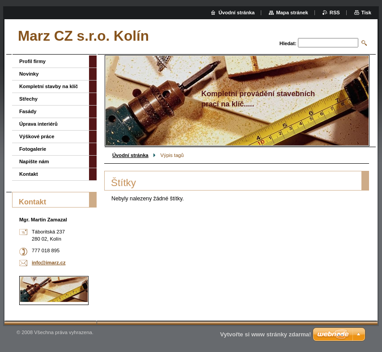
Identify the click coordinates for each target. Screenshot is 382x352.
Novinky (29, 73)
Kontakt (28, 174)
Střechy (28, 99)
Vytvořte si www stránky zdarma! (265, 334)
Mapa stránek (292, 12)
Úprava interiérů (38, 124)
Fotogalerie (32, 149)
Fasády (28, 111)
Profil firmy (32, 61)
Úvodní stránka (130, 155)
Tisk (366, 12)
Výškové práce (36, 136)
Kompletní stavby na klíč (48, 86)
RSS (335, 12)
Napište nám (34, 161)
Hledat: (288, 43)
